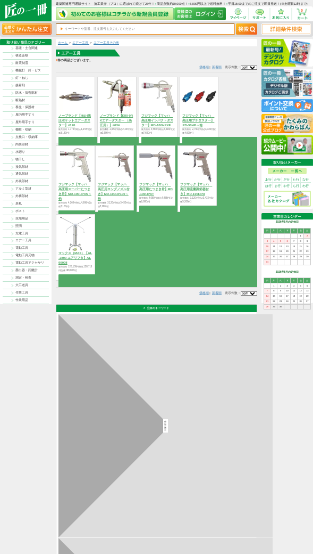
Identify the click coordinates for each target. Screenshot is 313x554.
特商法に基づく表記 (233, 528)
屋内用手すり (25, 114)
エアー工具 (23, 240)
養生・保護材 (25, 107)
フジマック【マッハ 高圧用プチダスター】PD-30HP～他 (198, 120)
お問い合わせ (197, 533)
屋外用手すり (25, 122)
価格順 (204, 67)
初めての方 (173, 533)
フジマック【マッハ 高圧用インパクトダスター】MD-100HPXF (157, 120)
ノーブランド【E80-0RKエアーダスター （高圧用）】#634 (116, 120)
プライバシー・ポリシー (235, 523)
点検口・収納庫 (26, 136)
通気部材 (21, 173)
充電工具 (21, 233)
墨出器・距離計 (26, 270)
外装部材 (21, 181)
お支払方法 (195, 523)
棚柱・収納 (23, 129)
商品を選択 (75, 140)
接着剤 (20, 85)
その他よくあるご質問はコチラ (212, 447)
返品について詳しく (204, 393)
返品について (174, 523)
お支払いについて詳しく (87, 485)
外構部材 (21, 196)
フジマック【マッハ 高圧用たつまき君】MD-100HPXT (156, 189)
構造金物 (21, 55)
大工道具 (21, 285)
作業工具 (21, 292)
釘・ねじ (21, 77)
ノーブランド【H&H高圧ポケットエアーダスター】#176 (74, 120)
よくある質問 (197, 538)
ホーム (63, 42)
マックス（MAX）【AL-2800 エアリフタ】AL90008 (75, 257)
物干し (20, 159)
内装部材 (21, 144)
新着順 (217, 67)
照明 (18, 225)
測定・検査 (23, 277)
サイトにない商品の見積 (235, 533)
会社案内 (171, 538)
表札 (18, 203)
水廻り (20, 151)
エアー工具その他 (106, 42)
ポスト (20, 211)
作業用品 (21, 300)
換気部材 (21, 166)
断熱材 (20, 100)
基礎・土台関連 (26, 48)
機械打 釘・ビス (28, 70)
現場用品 (21, 218)
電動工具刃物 (25, 255)
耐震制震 (21, 62)
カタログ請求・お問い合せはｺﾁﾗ (213, 467)
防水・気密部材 (26, 92)
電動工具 (21, 247)
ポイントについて (177, 528)
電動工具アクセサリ (29, 262)
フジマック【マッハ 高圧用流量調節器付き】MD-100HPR (196, 189)
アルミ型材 (23, 188)
